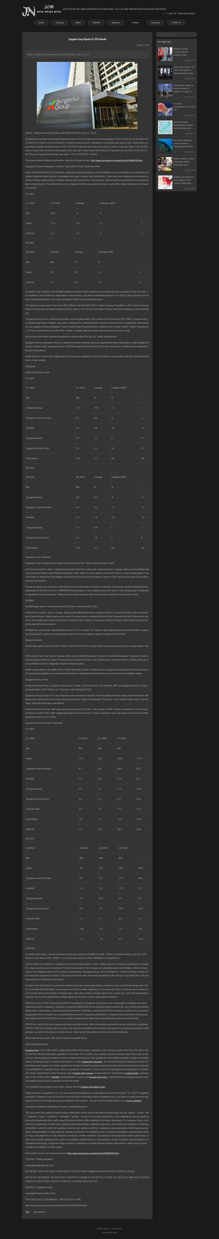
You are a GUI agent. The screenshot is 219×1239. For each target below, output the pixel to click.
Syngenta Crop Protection (83, 1073)
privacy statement (134, 1100)
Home (41, 23)
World (78, 23)
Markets (96, 23)
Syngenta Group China (98, 1077)
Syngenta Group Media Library (93, 1086)
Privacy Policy (117, 1229)
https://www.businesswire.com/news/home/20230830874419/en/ (117, 160)
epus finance (39, 1212)
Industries (155, 23)
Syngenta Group (31, 1050)
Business (116, 23)
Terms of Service (103, 1229)
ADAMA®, (55, 1077)
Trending (60, 23)
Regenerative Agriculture (92, 1061)
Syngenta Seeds (131, 1073)
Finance (135, 23)
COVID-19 (176, 23)
